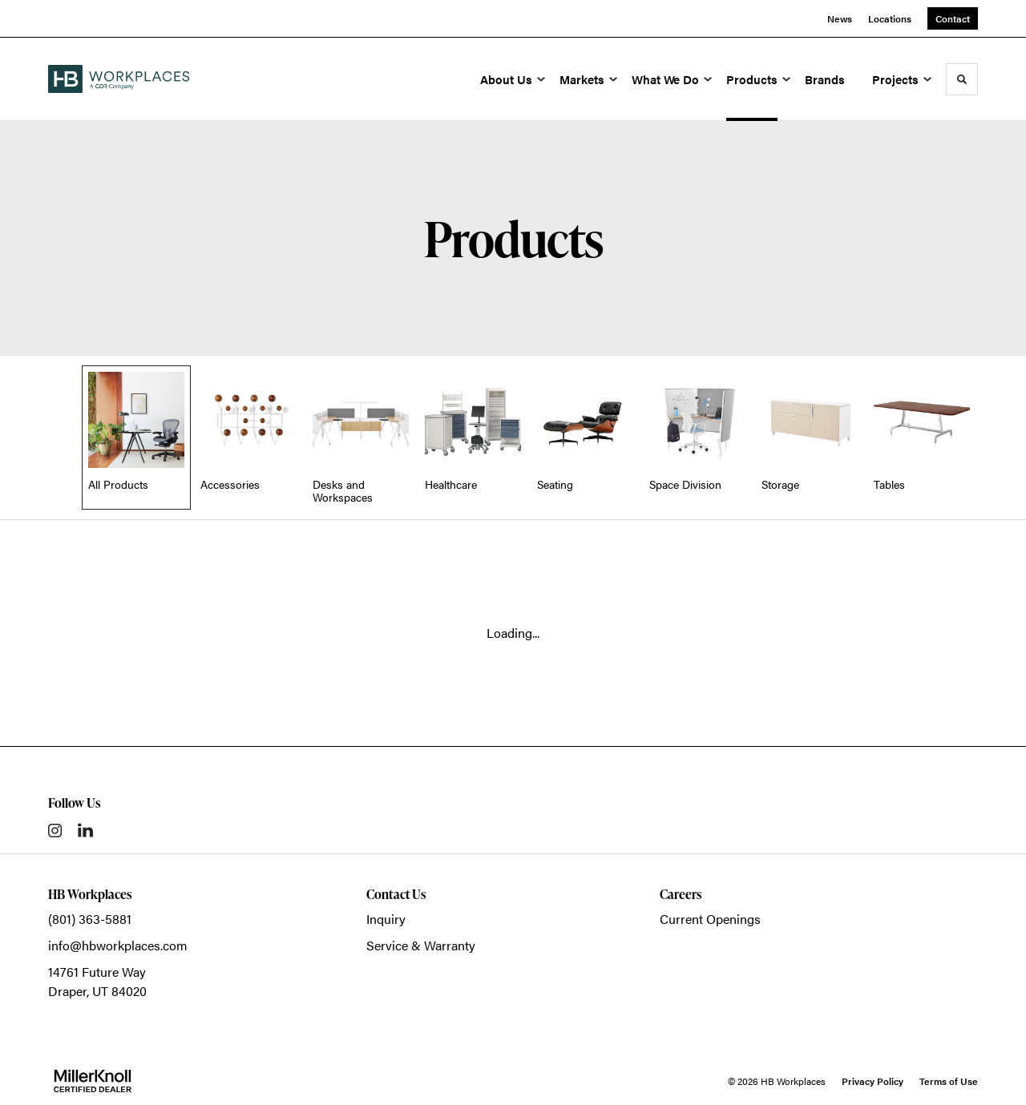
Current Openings (710, 918)
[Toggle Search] (962, 79)
